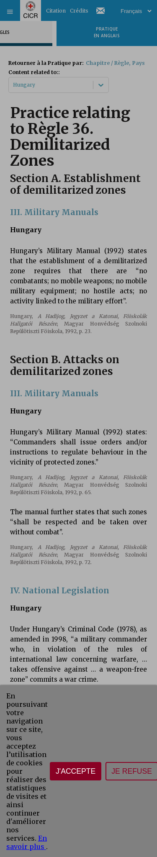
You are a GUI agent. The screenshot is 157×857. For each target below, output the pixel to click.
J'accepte (75, 771)
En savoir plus (26, 842)
